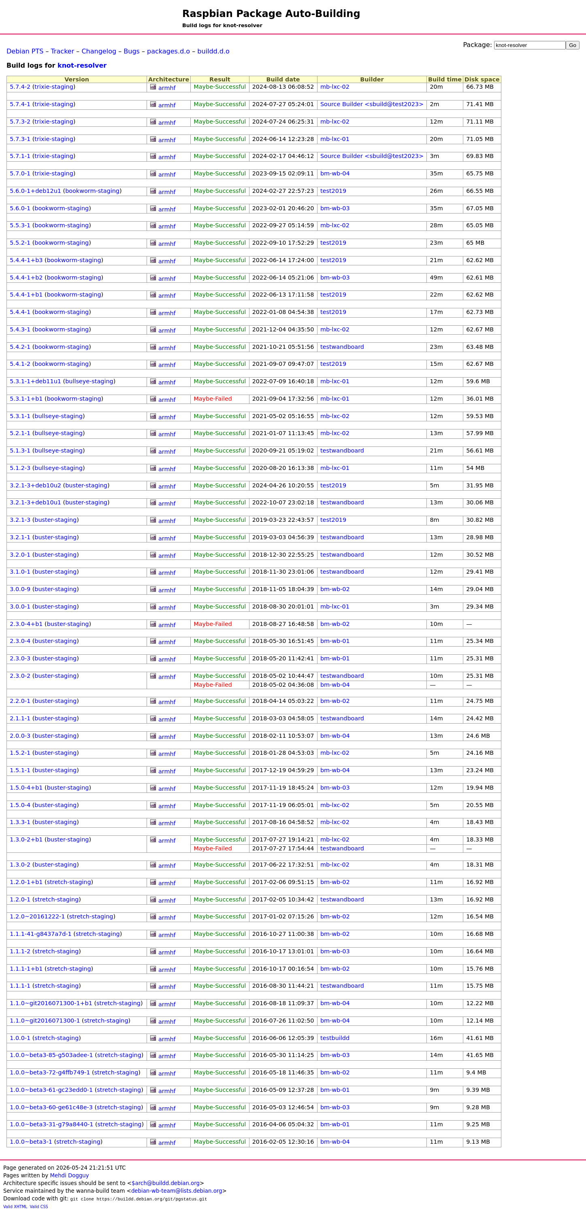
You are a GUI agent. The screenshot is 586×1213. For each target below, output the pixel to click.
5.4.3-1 (20, 329)
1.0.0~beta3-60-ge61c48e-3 (51, 1107)
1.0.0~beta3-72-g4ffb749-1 (50, 1072)
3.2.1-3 (20, 520)
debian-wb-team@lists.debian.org (176, 1191)
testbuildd (334, 1038)
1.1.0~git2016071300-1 (45, 1020)
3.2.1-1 (20, 537)
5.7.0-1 (20, 173)
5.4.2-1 (20, 347)
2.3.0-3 (20, 658)
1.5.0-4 (20, 805)
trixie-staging (53, 86)
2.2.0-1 (20, 701)
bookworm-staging (92, 191)
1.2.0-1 (20, 899)
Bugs (132, 51)
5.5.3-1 (20, 225)
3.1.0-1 (20, 571)
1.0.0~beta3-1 (31, 1141)
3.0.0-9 (20, 589)
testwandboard (342, 347)
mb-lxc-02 (334, 86)
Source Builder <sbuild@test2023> (372, 104)
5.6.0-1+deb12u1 (35, 191)
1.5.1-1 (20, 770)
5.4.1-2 (20, 364)
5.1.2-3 (20, 468)
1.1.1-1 (20, 985)
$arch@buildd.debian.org (166, 1183)
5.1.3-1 (20, 450)
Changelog (98, 51)
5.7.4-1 (20, 104)
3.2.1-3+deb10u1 (35, 502)
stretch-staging (69, 882)
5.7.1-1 (20, 156)
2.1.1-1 (20, 718)
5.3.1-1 (20, 416)
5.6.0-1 (20, 208)
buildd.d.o (213, 51)
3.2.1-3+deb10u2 (35, 485)
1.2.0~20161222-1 (37, 916)
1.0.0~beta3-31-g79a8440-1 (51, 1124)
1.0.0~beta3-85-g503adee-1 (51, 1055)
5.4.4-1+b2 (26, 277)
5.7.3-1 (20, 139)
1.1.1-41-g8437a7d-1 (41, 934)
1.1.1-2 (20, 951)
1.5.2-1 (20, 753)
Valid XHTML (15, 1206)
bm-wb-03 (335, 208)
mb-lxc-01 (334, 139)
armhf (167, 88)
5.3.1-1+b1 (26, 398)
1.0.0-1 (20, 1038)
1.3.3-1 (20, 822)
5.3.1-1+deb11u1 (35, 381)
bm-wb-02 (335, 589)
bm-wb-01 (335, 641)
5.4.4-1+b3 (26, 260)
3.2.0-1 (20, 554)
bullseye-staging (89, 381)
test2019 (333, 191)
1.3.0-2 (20, 864)
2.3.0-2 (20, 676)
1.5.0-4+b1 (26, 787)
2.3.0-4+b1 (26, 624)
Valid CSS (39, 1206)
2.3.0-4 (20, 641)
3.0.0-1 (20, 606)
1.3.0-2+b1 (26, 839)
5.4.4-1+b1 (26, 294)
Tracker (63, 51)
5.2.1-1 (20, 433)
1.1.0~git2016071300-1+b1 (51, 1003)
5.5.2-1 (20, 242)
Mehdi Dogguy (69, 1175)
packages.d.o (168, 51)
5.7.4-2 (20, 86)
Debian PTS (24, 51)
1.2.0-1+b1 (26, 882)
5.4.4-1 (20, 312)
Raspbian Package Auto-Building (271, 13)
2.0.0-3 (20, 735)
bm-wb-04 (335, 173)
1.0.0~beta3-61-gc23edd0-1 (51, 1090)
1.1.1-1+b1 (26, 968)
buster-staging (86, 485)
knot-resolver (82, 65)
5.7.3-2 (20, 121)
